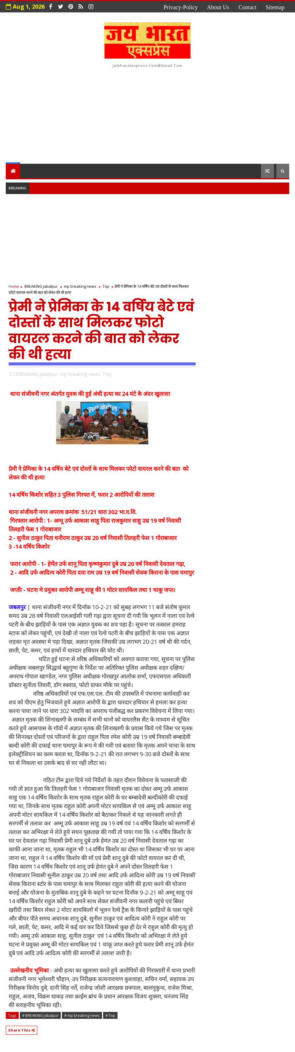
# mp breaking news (82, 1015)
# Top (110, 1015)
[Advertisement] (147, 114)
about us (218, 7)
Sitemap (275, 7)
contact (247, 7)
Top (106, 286)
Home (14, 286)
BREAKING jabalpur (41, 286)
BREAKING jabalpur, (37, 374)
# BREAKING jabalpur (40, 1015)
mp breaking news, (80, 374)
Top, (107, 374)
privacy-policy (181, 7)
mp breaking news (80, 286)
